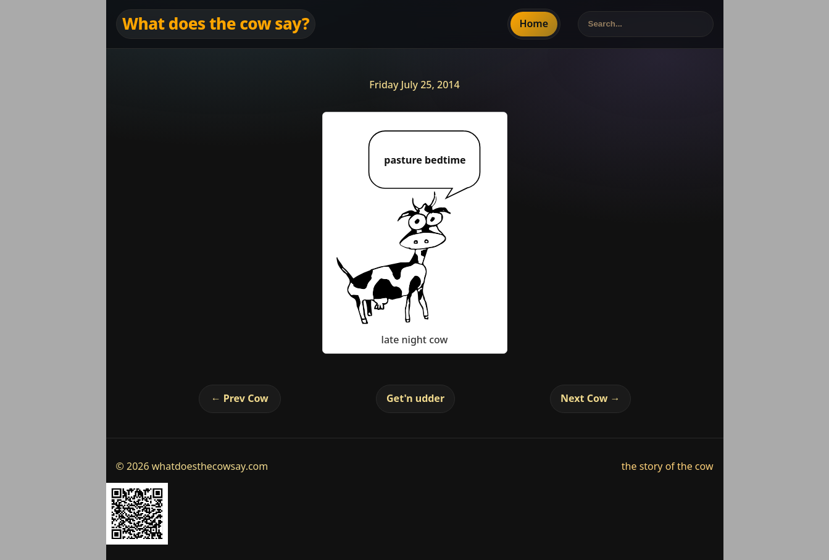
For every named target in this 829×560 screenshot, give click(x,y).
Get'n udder (415, 398)
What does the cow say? (215, 23)
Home (533, 23)
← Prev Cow (240, 398)
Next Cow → (590, 398)
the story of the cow (668, 466)
